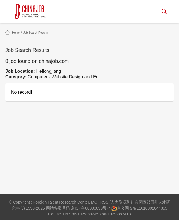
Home (16, 32)
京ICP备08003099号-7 (90, 208)
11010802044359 (152, 208)
